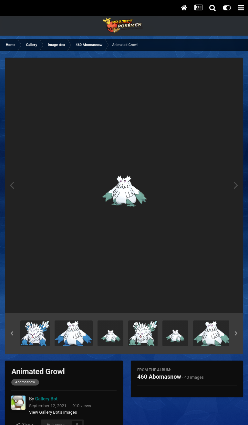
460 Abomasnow (159, 376)
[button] (12, 333)
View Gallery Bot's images (53, 412)
